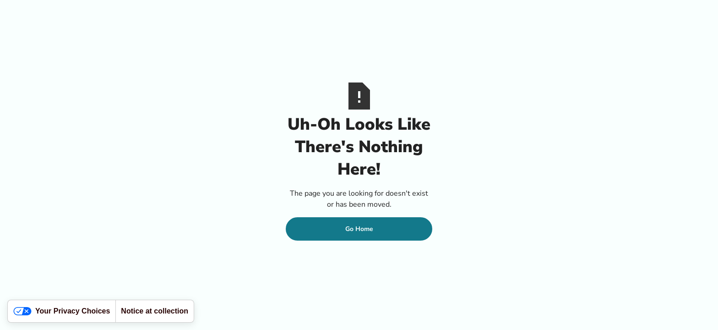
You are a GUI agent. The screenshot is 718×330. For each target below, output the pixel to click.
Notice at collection (154, 311)
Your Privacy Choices (61, 311)
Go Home (359, 229)
